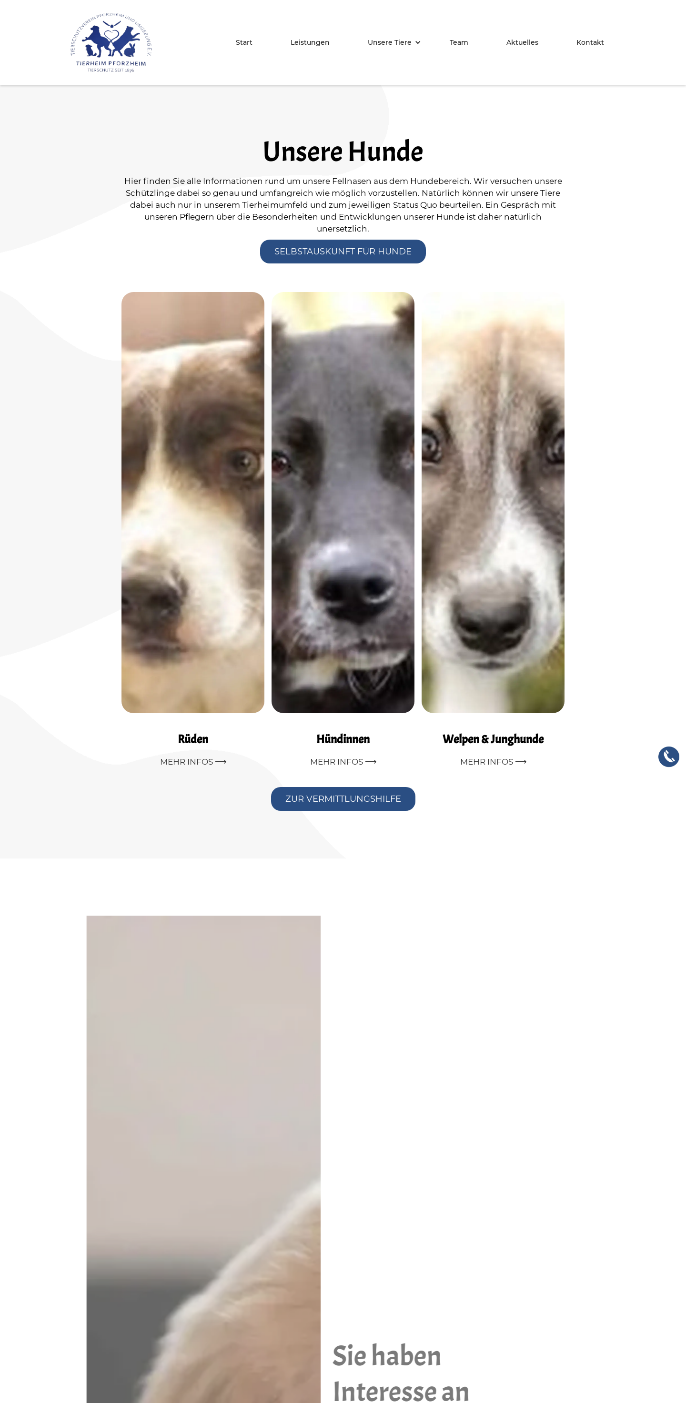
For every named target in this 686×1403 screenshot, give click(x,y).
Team (459, 42)
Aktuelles (522, 42)
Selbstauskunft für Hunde (343, 251)
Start (244, 42)
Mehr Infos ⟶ (193, 762)
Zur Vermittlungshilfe (343, 799)
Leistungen (310, 42)
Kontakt (590, 42)
